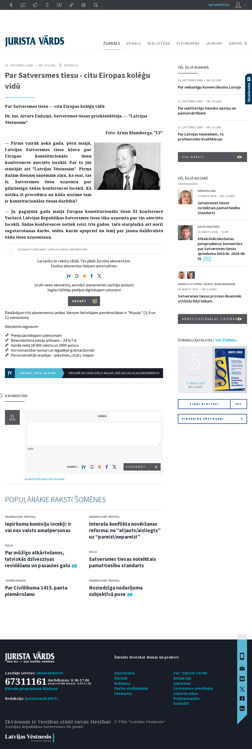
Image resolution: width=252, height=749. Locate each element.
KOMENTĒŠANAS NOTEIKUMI (44, 479)
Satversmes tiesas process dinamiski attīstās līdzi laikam (209, 298)
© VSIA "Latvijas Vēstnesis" (139, 721)
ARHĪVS (235, 43)
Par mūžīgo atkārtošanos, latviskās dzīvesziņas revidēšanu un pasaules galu (37, 559)
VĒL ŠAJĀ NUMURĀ (193, 67)
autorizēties (219, 5)
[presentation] (136, 454)
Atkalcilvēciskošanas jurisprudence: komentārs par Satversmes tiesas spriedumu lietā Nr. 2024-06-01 (222, 248)
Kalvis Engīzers (209, 226)
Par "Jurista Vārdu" (191, 673)
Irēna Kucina (207, 191)
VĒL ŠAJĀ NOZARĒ (193, 178)
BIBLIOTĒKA (158, 43)
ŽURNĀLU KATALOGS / (207, 340)
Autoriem (182, 683)
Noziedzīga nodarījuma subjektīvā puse (116, 590)
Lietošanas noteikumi (193, 688)
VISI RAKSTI (212, 157)
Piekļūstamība (186, 698)
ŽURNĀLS (111, 43)
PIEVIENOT (136, 467)
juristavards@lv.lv (41, 698)
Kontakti (181, 703)
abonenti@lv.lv (50, 673)
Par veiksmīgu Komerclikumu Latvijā (209, 87)
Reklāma (122, 683)
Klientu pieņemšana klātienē (31, 688)
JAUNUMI (214, 43)
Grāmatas (123, 693)
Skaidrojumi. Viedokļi (20, 517)
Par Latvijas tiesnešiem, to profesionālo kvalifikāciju (201, 136)
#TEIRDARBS (188, 43)
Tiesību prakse (15, 580)
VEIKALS (133, 43)
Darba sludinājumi (131, 688)
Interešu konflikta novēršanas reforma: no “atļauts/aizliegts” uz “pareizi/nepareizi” (125, 530)
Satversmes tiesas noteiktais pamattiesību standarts (122, 562)
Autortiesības (185, 693)
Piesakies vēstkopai (212, 419)
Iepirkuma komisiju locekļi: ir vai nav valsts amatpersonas (38, 527)
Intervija (71, 65)
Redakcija (182, 678)
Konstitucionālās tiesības (212, 319)
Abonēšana (124, 673)
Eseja (9, 545)
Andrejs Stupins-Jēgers (195, 284)
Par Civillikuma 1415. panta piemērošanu (36, 590)
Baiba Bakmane (224, 284)
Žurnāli (120, 678)
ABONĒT (79, 301)
